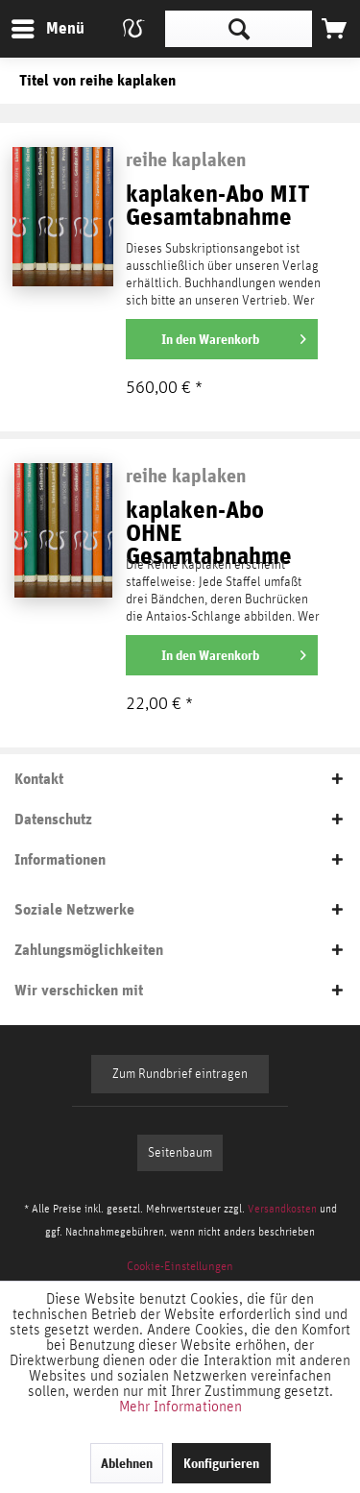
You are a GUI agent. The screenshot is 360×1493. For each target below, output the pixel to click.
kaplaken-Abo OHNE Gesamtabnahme (209, 524)
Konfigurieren (221, 1463)
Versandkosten (282, 1208)
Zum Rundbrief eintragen (180, 1074)
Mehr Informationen (180, 1406)
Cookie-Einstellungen (180, 1266)
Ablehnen (127, 1463)
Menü (34, 25)
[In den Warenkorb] (222, 339)
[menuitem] (47, 29)
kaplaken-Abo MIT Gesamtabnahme (218, 206)
